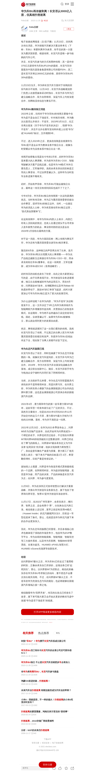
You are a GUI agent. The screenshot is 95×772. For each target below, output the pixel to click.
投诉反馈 (45, 743)
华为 (58, 633)
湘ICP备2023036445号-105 (47, 750)
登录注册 (35, 743)
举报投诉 (50, 622)
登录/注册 (47, 764)
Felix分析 (33, 27)
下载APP (47, 739)
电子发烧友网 (57, 743)
